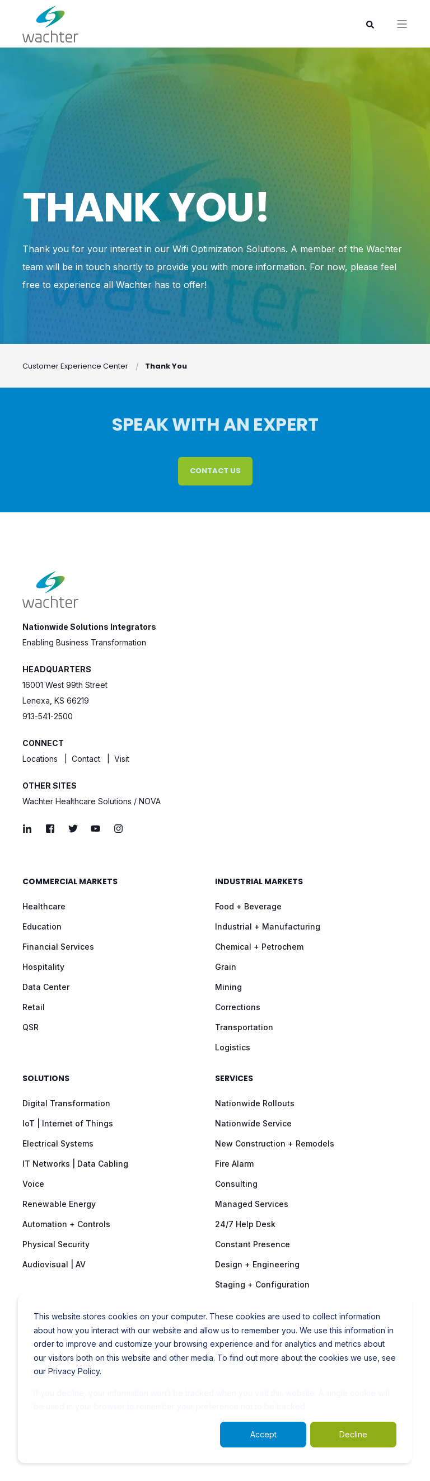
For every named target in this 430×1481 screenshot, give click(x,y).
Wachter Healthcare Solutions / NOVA (91, 801)
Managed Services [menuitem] (251, 1204)
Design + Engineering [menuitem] (257, 1264)
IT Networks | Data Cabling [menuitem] (75, 1163)
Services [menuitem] (234, 1079)
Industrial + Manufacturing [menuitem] (267, 926)
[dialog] (215, 1378)
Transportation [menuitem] (244, 1027)
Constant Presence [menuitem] (252, 1244)
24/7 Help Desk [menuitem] (245, 1224)
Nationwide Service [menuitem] (253, 1123)
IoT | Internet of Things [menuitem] (67, 1123)
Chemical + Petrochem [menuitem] (259, 946)
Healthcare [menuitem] (44, 906)
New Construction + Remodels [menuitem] (274, 1143)
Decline (353, 1434)
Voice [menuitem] (33, 1183)
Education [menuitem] (42, 926)
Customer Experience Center (75, 366)
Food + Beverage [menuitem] (248, 906)
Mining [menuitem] (228, 987)
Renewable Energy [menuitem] (59, 1204)
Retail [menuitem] (33, 1007)
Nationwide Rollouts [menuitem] (255, 1103)
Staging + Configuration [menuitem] (262, 1284)
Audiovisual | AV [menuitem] (54, 1264)
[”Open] (402, 24)
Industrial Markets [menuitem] (259, 882)
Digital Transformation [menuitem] (66, 1103)
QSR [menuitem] (30, 1027)
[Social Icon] (30, 828)
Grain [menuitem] (225, 966)
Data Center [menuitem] (45, 987)
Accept (263, 1434)
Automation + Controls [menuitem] (66, 1224)
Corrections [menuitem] (237, 1007)
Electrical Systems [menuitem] (58, 1143)
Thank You (166, 366)
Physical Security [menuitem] (56, 1244)
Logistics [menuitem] (232, 1047)
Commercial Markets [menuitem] (70, 882)
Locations (40, 758)
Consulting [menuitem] (236, 1183)
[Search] (370, 24)
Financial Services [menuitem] (58, 946)
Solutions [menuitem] (45, 1079)
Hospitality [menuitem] (43, 966)
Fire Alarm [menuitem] (234, 1163)
